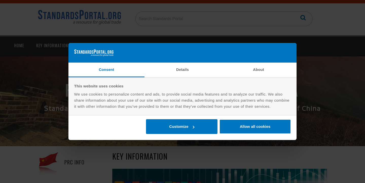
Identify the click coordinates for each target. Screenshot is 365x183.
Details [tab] (182, 69)
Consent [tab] (106, 69)
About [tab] (258, 69)
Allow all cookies (255, 126)
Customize (182, 126)
